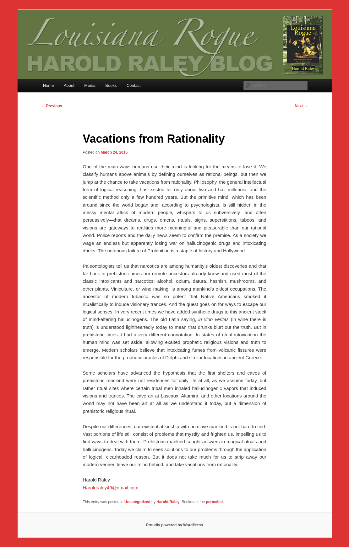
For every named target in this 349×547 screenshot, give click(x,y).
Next (301, 106)
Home (48, 85)
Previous (51, 106)
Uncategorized (137, 502)
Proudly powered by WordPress (174, 525)
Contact (134, 85)
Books (111, 85)
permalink (215, 502)
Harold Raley (167, 502)
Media (89, 85)
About (69, 85)
